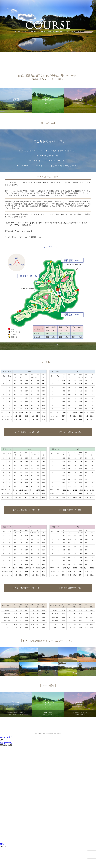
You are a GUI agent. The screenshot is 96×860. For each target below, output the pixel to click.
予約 (10, 737)
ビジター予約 (6, 743)
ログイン (4, 737)
